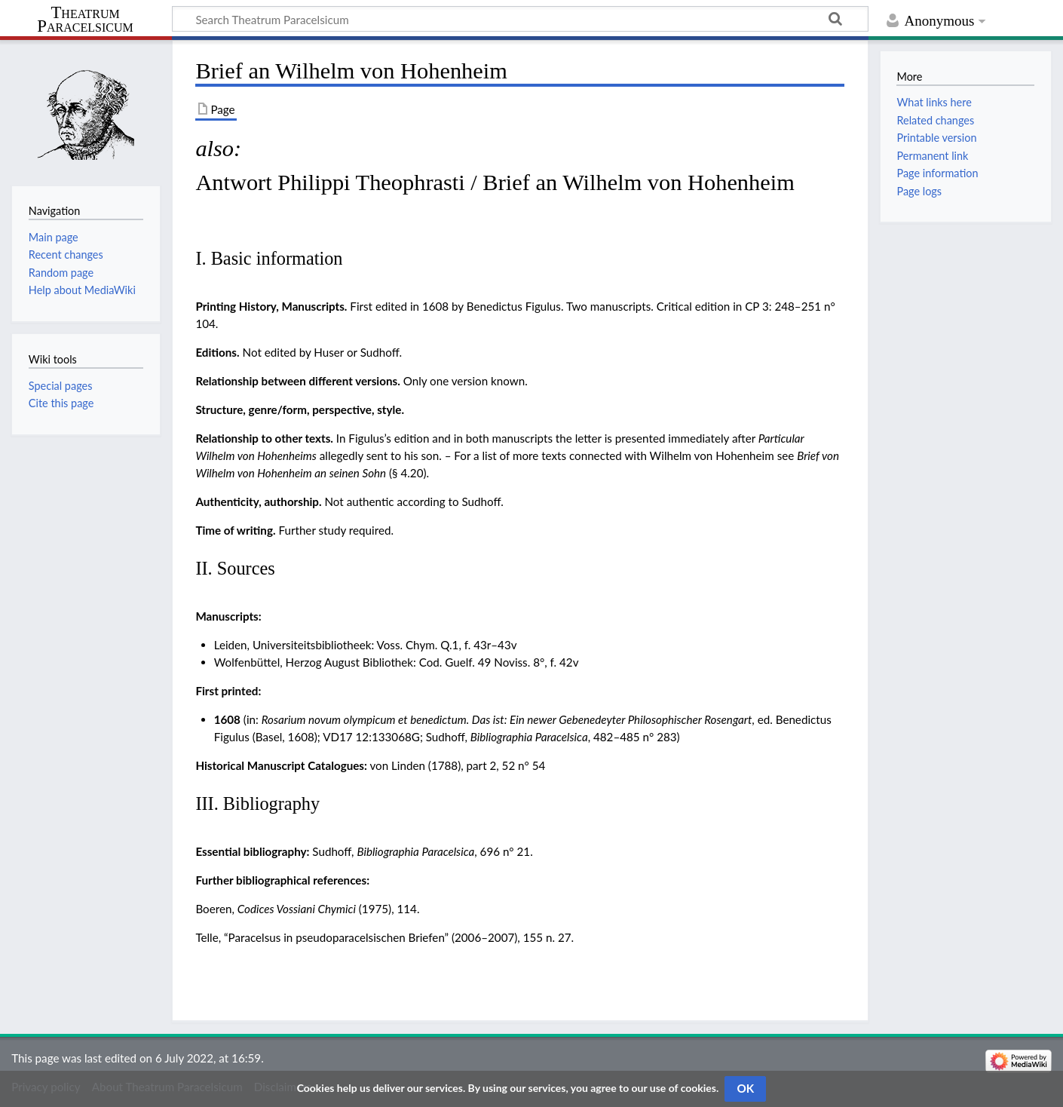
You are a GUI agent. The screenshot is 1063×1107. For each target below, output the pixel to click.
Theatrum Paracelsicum (85, 19)
